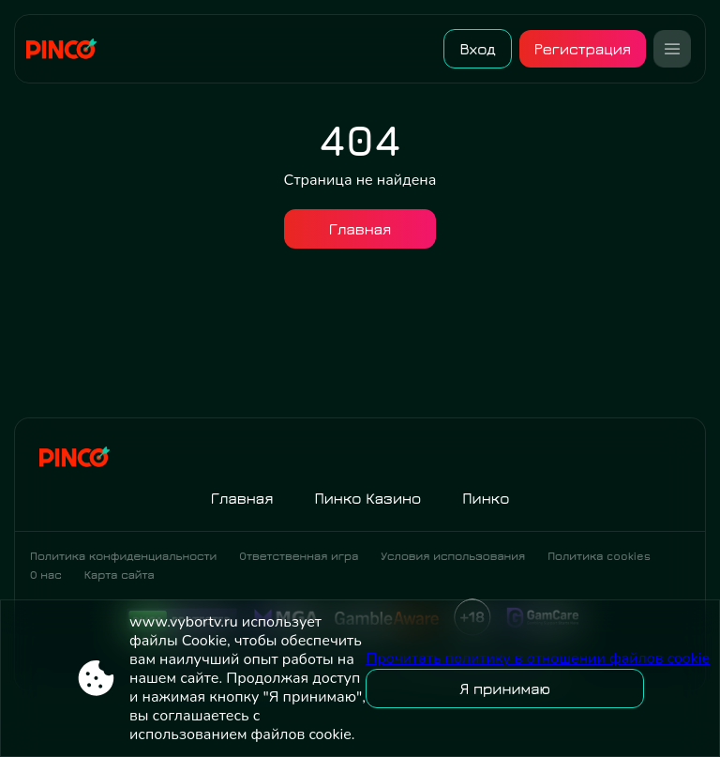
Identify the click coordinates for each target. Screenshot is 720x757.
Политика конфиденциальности (123, 556)
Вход (477, 48)
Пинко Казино (367, 498)
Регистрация (582, 48)
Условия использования (453, 556)
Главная (360, 228)
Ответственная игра (298, 556)
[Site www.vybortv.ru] (68, 48)
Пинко (485, 498)
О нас (46, 575)
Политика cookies (599, 556)
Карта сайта (119, 575)
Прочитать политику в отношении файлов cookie (538, 658)
